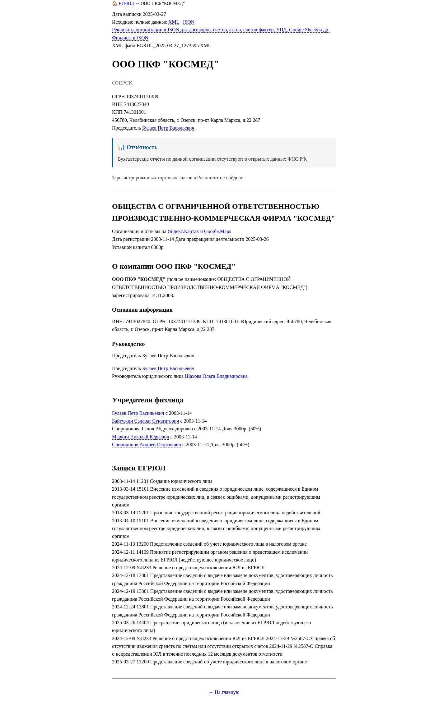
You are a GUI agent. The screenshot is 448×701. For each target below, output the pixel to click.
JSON (188, 22)
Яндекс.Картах (183, 231)
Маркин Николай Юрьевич (140, 436)
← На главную (224, 692)
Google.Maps (217, 231)
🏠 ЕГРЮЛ (123, 3)
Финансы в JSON (130, 37)
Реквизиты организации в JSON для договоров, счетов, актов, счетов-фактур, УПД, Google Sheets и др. (220, 29)
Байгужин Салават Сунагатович (145, 421)
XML (173, 22)
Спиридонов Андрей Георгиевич (146, 444)
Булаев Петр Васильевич (168, 128)
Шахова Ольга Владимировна (216, 376)
